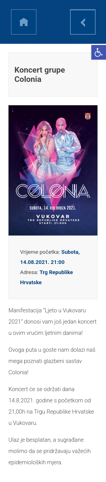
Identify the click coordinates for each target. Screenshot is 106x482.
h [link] (23, 22)
